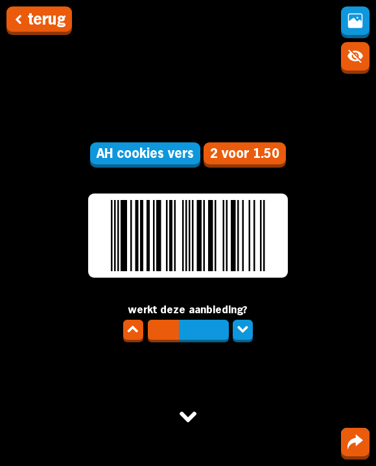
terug (39, 19)
